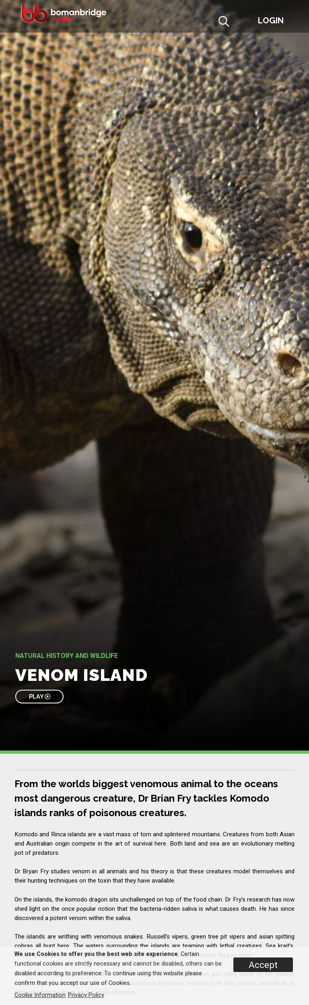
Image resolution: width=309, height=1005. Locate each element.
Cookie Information (40, 995)
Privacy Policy (86, 995)
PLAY (39, 696)
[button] (243, 23)
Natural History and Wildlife (66, 656)
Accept (263, 965)
